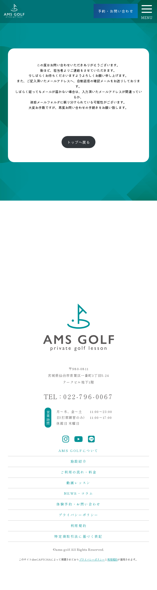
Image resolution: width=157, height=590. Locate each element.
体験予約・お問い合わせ (78, 504)
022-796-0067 (88, 396)
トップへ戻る (78, 142)
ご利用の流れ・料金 (78, 472)
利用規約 (78, 525)
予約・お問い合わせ (116, 11)
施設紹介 (78, 461)
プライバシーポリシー (78, 514)
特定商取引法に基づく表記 (78, 536)
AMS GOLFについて (78, 450)
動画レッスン (78, 482)
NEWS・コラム (78, 493)
